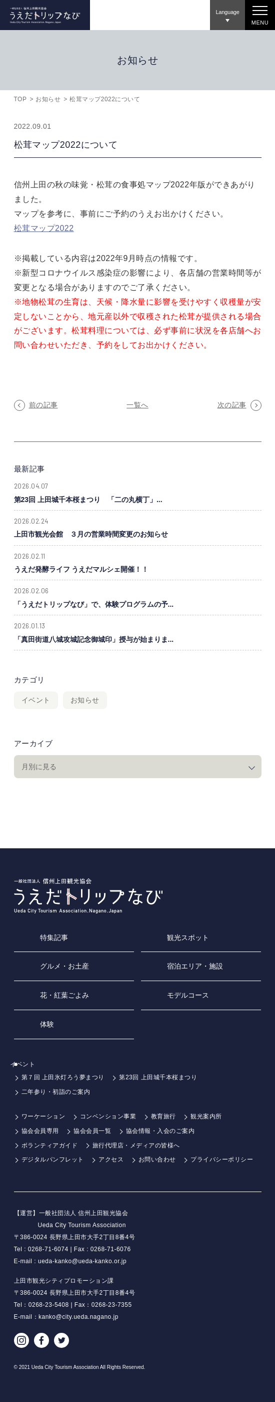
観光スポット (188, 937)
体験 (47, 1024)
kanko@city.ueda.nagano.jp (78, 1316)
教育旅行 (163, 1116)
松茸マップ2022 (44, 228)
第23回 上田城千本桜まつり (158, 1077)
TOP (20, 99)
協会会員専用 (40, 1130)
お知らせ (48, 99)
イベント (36, 700)
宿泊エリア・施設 (195, 966)
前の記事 (43, 405)
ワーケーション (44, 1116)
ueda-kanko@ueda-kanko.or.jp (82, 1261)
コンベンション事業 (108, 1116)
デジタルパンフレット (53, 1159)
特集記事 (54, 937)
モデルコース (188, 995)
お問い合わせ (157, 1159)
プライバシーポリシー (221, 1159)
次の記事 (232, 405)
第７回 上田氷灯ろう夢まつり (63, 1077)
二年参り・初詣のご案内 (56, 1091)
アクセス (111, 1159)
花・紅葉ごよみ (64, 995)
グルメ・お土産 (64, 966)
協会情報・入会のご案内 (160, 1130)
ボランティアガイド (50, 1145)
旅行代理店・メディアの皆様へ (136, 1145)
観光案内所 (206, 1116)
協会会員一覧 (92, 1130)
